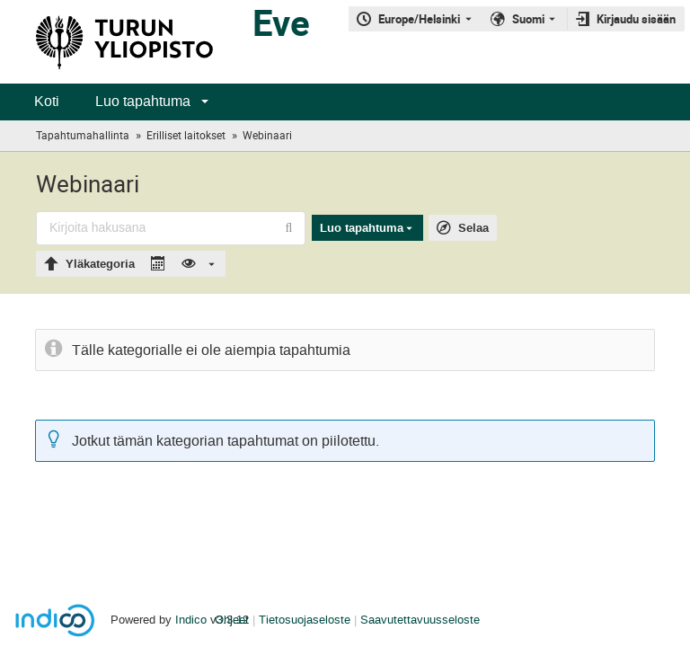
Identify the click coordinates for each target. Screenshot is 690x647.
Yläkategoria (100, 264)
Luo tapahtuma (142, 101)
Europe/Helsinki (419, 19)
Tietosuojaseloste (304, 619)
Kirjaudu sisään (636, 19)
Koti (46, 101)
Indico (191, 619)
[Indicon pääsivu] (106, 42)
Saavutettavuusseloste (420, 619)
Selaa (473, 228)
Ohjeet (232, 619)
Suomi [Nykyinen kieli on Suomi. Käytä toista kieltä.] (528, 19)
